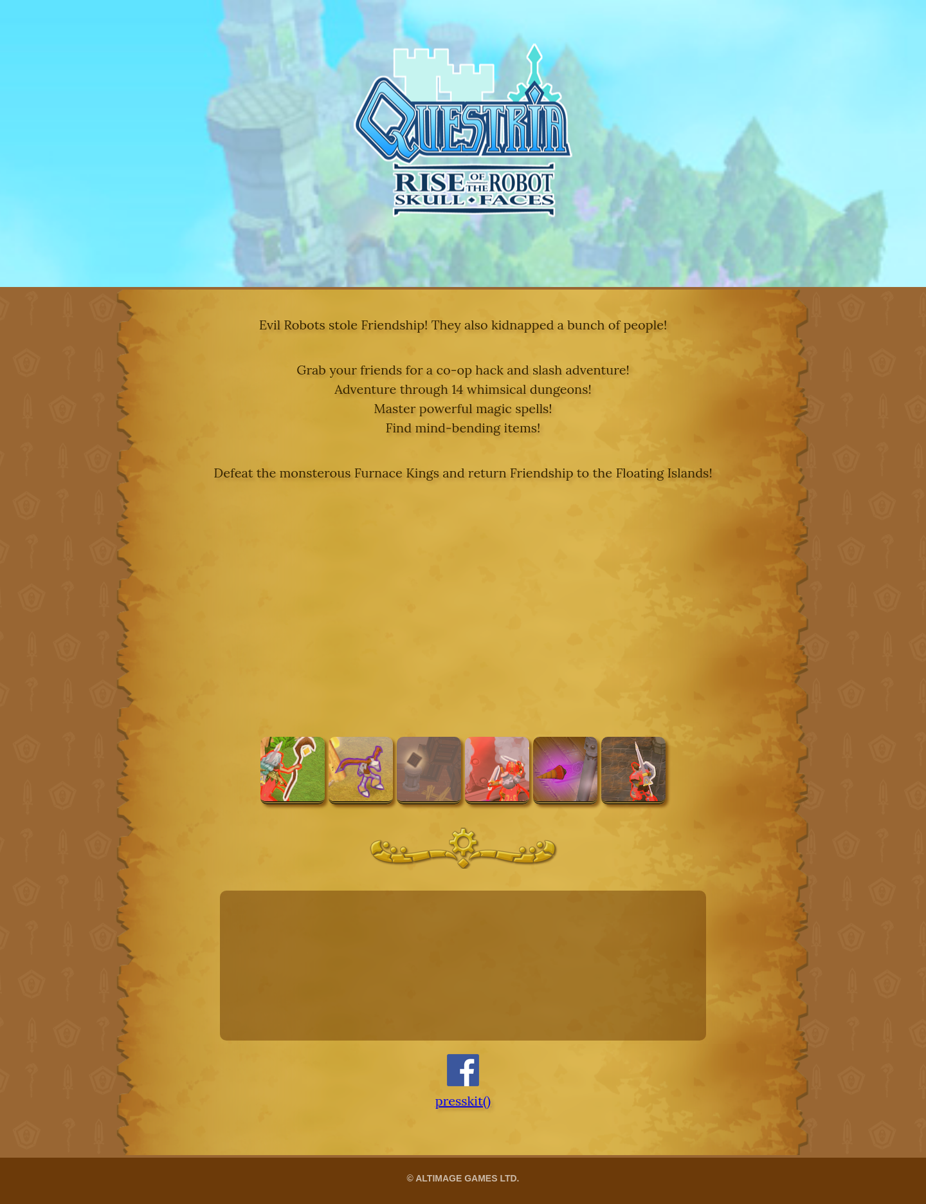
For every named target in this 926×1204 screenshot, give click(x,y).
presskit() (463, 1101)
